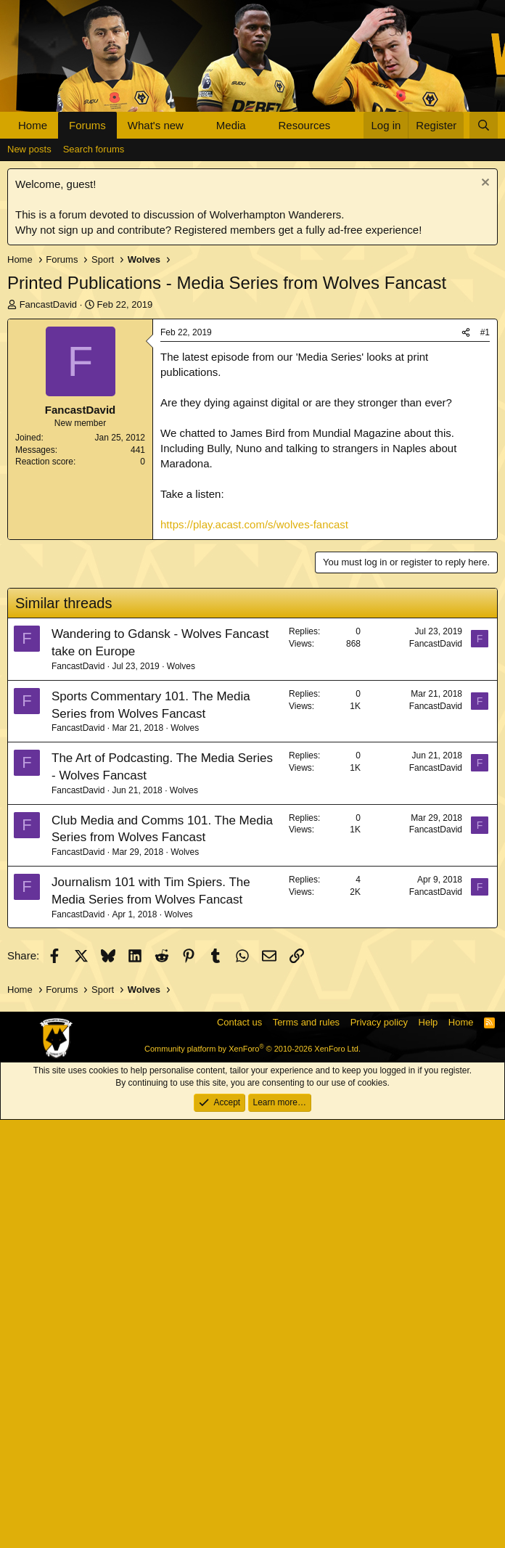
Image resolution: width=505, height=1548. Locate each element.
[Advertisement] (252, 247)
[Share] (465, 550)
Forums (87, 125)
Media (231, 125)
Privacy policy (379, 1450)
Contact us (239, 1450)
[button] (195, 125)
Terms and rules (306, 1450)
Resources (305, 125)
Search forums (94, 366)
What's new (156, 125)
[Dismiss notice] (483, 401)
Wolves (181, 1094)
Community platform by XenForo (252, 1477)
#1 (485, 550)
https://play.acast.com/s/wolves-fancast (254, 742)
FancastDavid (48, 522)
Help (428, 1450)
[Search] (483, 125)
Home (32, 125)
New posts (29, 366)
